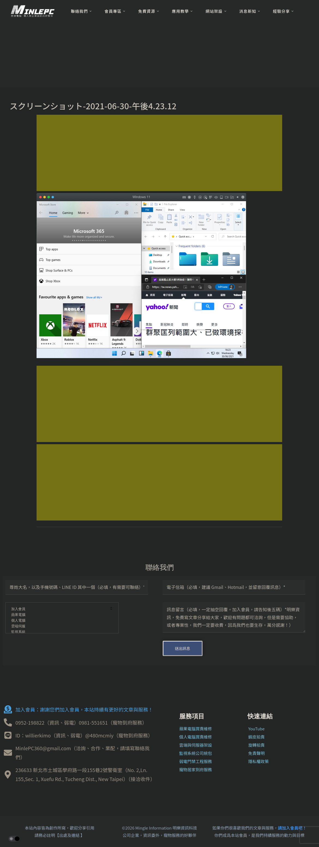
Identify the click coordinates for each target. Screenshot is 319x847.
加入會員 (58, 609)
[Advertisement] (159, 153)
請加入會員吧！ (292, 828)
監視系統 (58, 632)
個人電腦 (58, 621)
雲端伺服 (58, 626)
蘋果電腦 (58, 615)
